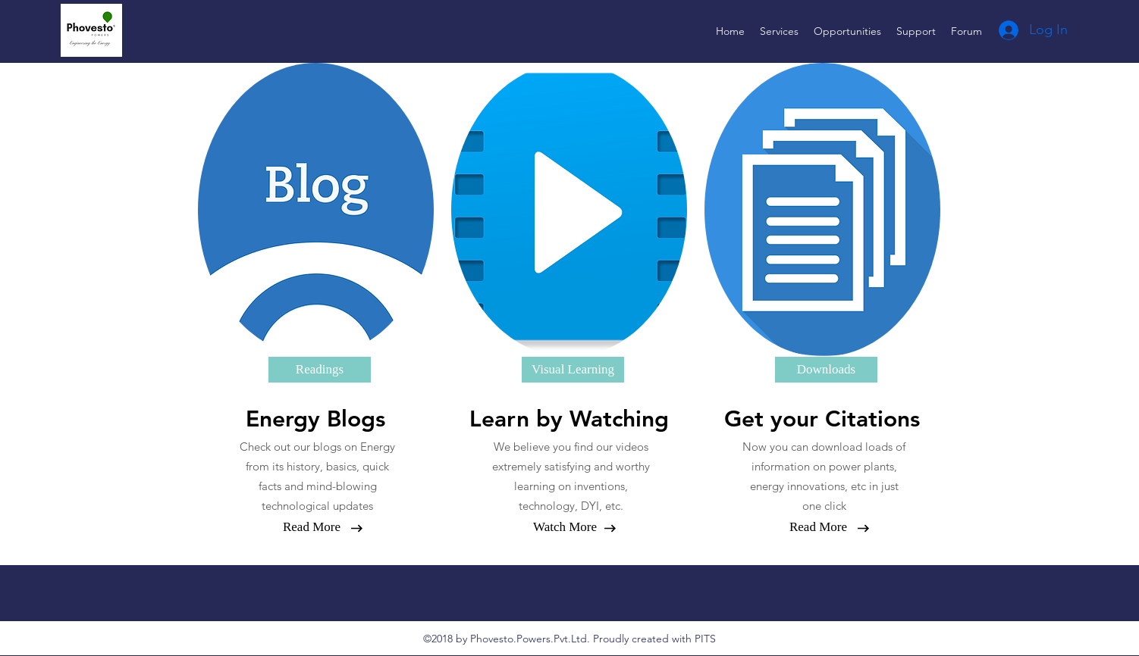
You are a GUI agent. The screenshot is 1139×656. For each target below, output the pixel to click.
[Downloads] (826, 370)
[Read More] (312, 527)
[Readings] (319, 370)
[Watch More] (565, 527)
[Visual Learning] (573, 370)
